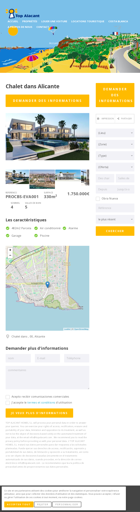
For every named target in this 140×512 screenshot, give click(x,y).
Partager (126, 118)
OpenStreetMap (81, 329)
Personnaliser (67, 504)
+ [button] (10, 250)
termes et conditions (41, 402)
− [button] (10, 255)
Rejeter (43, 504)
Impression (107, 118)
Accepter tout (19, 504)
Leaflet (67, 329)
